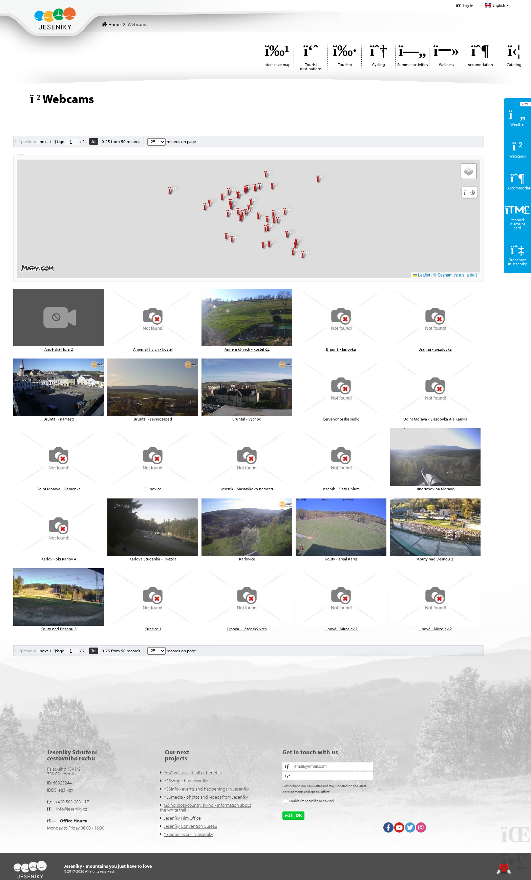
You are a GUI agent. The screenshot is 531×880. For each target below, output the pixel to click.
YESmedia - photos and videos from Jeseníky (206, 797)
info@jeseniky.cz (71, 809)
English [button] (498, 5)
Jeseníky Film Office (182, 818)
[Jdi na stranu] (72, 142)
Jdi (94, 141)
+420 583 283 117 (72, 802)
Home (55, 18)
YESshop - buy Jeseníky (186, 781)
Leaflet (421, 275)
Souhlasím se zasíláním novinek (312, 800)
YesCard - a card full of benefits (192, 773)
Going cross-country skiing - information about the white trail (205, 807)
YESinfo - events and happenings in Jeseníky (206, 789)
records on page (171, 141)
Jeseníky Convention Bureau (190, 826)
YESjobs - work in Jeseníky (188, 834)
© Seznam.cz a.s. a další (456, 275)
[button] (464, 5)
